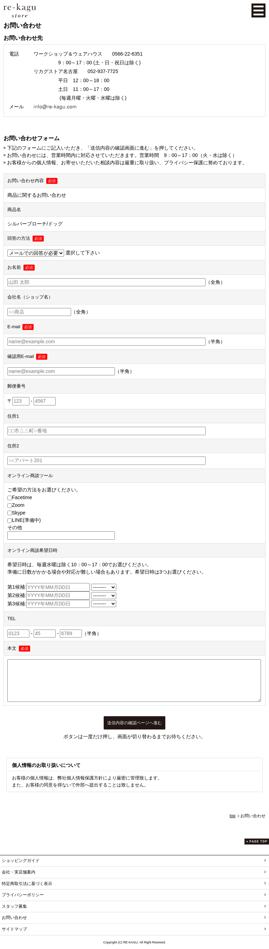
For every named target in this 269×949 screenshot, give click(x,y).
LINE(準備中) (24, 520)
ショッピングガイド (21, 860)
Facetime (19, 497)
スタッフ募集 (14, 906)
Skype (16, 513)
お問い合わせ (14, 917)
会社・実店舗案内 (18, 872)
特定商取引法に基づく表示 (27, 883)
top (232, 815)
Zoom (16, 505)
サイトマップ (14, 929)
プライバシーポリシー (23, 894)
